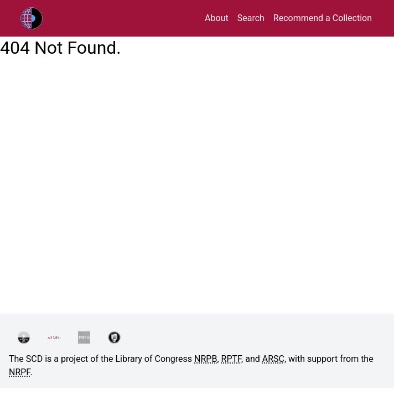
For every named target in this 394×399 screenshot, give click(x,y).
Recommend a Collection (322, 18)
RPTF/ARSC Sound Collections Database (55, 18)
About (217, 18)
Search (251, 18)
